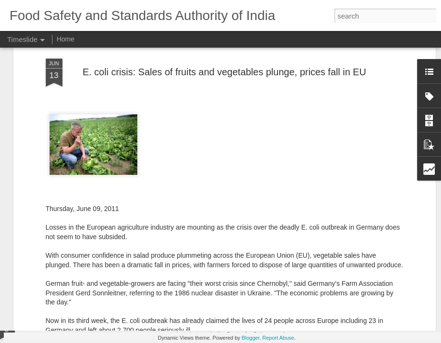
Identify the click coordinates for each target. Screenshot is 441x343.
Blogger (250, 338)
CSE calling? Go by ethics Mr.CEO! (244, 324)
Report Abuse (278, 338)
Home (65, 39)
